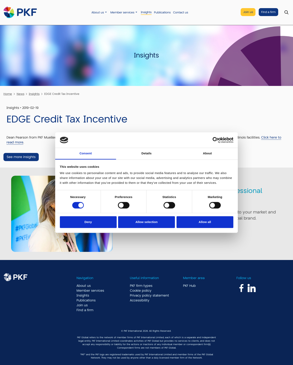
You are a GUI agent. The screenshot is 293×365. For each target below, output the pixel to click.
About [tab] (207, 153)
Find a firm (268, 12)
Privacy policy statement (149, 296)
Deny (88, 222)
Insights (146, 12)
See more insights (21, 157)
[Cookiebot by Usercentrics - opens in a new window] (215, 140)
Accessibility (139, 300)
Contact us (180, 12)
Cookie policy (140, 291)
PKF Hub (189, 286)
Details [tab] (146, 153)
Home (7, 94)
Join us (248, 12)
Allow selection (146, 222)
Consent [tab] (86, 153)
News (20, 94)
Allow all (205, 222)
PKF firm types (141, 286)
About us (98, 12)
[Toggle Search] (286, 12)
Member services (122, 12)
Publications (162, 12)
